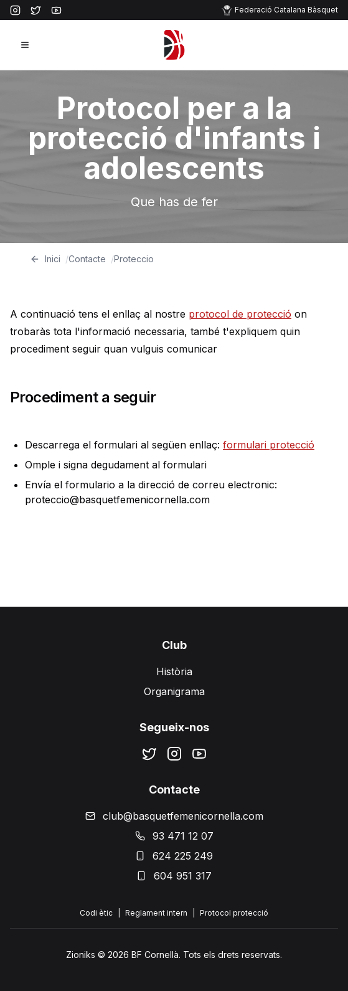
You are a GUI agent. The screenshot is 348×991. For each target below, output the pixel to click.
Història (174, 671)
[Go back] (35, 259)
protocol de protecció (240, 314)
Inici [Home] (52, 259)
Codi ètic (96, 913)
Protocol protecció (234, 913)
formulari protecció (268, 445)
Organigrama (174, 691)
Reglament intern (156, 913)
